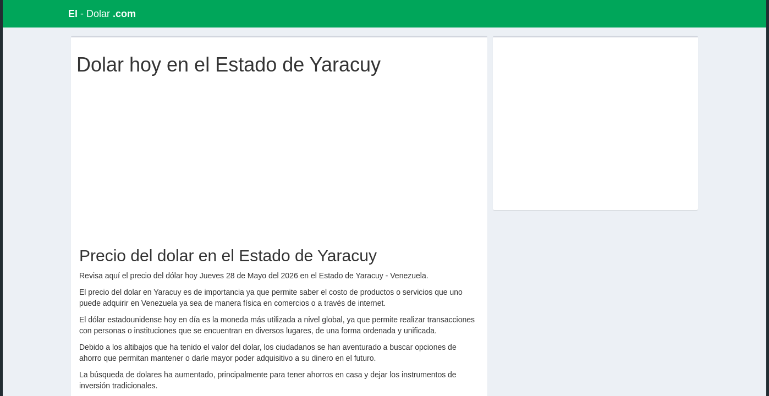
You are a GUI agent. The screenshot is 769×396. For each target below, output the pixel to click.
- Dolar (102, 13)
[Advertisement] (281, 158)
